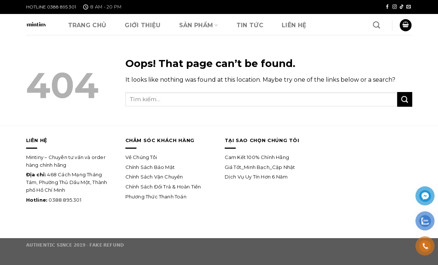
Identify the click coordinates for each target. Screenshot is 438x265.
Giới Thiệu (142, 25)
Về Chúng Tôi (141, 157)
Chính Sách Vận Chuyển (154, 177)
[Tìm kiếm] (376, 25)
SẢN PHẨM (198, 25)
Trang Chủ (87, 25)
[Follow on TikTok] (401, 7)
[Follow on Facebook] (387, 7)
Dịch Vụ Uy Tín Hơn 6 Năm (257, 177)
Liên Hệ (294, 25)
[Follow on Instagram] (394, 7)
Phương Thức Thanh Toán (155, 196)
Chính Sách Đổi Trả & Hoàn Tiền (163, 187)
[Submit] (404, 99)
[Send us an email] (408, 7)
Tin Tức (249, 25)
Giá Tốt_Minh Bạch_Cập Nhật (260, 167)
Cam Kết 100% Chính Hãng (257, 157)
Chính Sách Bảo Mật (150, 167)
